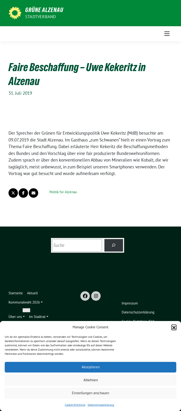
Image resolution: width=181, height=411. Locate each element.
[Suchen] (113, 245)
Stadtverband (40, 16)
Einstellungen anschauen (90, 393)
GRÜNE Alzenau (44, 9)
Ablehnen (90, 380)
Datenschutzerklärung (101, 405)
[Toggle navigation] (167, 34)
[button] (174, 327)
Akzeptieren (91, 367)
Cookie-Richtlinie (75, 405)
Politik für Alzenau (63, 192)
